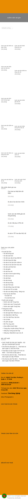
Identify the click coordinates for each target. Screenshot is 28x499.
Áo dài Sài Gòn (6, 251)
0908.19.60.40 (13, 383)
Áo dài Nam (7, 278)
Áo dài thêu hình (10, 298)
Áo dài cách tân (8, 256)
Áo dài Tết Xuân (8, 285)
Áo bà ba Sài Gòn (9, 310)
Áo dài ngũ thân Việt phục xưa (13, 313)
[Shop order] (7, 28)
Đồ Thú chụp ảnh (9, 324)
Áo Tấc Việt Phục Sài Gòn (11, 317)
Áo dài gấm (7, 269)
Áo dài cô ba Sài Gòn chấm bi (13, 262)
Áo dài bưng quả (9, 253)
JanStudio (18, 498)
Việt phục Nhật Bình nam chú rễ (13, 333)
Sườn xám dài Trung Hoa (11, 302)
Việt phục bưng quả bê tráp (12, 330)
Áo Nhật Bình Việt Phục (11, 315)
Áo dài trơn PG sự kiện (10, 289)
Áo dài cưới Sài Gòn (10, 267)
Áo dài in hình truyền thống (12, 273)
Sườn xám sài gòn (7, 300)
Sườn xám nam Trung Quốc (12, 304)
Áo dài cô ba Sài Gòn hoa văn (13, 264)
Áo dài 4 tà (8, 295)
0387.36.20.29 (6, 384)
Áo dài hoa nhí (8, 271)
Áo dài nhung (8, 280)
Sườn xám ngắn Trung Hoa (12, 306)
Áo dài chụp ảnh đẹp (10, 260)
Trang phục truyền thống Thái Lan (14, 328)
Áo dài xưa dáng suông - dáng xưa (14, 291)
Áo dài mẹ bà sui (9, 276)
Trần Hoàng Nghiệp (14, 393)
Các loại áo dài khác (10, 294)
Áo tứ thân (7, 319)
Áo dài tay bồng (8, 282)
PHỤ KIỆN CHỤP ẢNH (10, 326)
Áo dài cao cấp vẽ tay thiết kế (12, 258)
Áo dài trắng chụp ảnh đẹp (12, 287)
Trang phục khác (7, 308)
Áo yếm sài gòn (8, 322)
